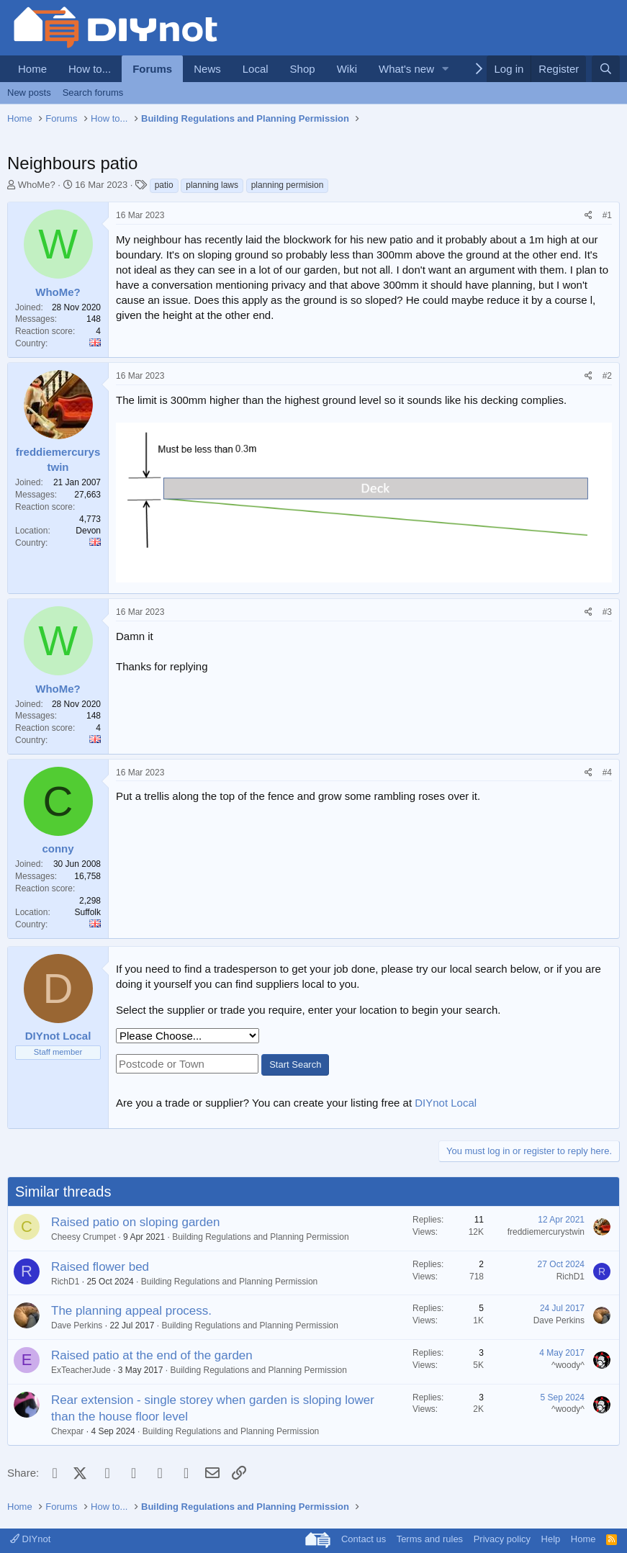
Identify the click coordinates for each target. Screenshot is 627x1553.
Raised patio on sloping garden (135, 1222)
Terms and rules (430, 1539)
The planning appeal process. (131, 1311)
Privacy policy (502, 1539)
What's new (406, 69)
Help (551, 1539)
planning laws (212, 185)
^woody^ (568, 1365)
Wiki (347, 69)
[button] (446, 68)
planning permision (287, 185)
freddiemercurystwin (546, 1232)
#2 (607, 376)
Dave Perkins (76, 1325)
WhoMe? (36, 184)
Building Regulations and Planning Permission (260, 1237)
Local (256, 69)
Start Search (295, 1064)
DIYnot (30, 1539)
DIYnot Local (446, 1103)
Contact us (363, 1539)
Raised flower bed (100, 1267)
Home (32, 69)
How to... (89, 69)
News (207, 69)
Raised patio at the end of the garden (152, 1355)
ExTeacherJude (81, 1370)
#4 (607, 773)
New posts (29, 92)
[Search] (606, 68)
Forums (152, 69)
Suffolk (88, 912)
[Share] (588, 215)
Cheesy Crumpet (83, 1237)
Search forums (93, 92)
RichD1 (65, 1282)
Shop (302, 69)
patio (164, 185)
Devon (88, 531)
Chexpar (67, 1431)
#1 (607, 215)
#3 (607, 612)
